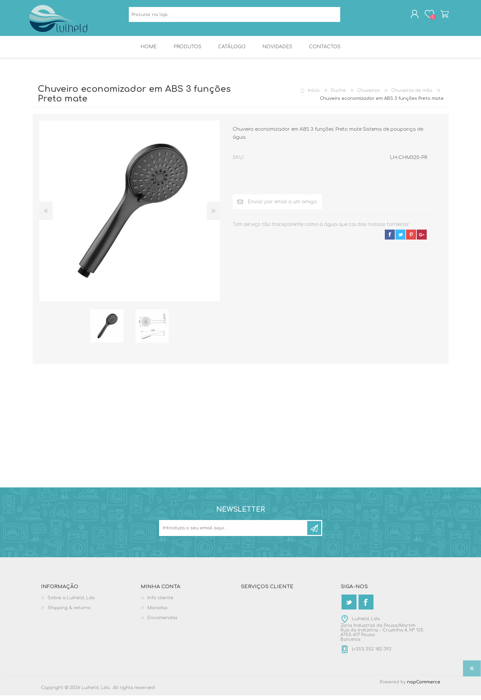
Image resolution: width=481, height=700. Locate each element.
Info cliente (160, 602)
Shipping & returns (69, 612)
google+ (422, 239)
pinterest (411, 239)
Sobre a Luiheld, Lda (71, 602)
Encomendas (162, 622)
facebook (390, 239)
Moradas (157, 612)
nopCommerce (423, 686)
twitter (400, 239)
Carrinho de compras (441, 16)
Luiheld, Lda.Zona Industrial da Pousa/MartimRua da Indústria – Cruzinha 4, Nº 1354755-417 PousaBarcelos (382, 633)
